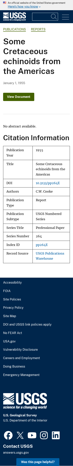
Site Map (9, 316)
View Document (18, 97)
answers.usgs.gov (16, 452)
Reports (38, 29)
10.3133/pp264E (48, 183)
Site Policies (12, 299)
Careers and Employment (21, 358)
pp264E (42, 245)
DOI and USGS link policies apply (27, 324)
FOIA (7, 291)
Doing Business (14, 366)
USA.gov (9, 341)
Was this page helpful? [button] (38, 462)
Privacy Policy (13, 307)
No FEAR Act (12, 333)
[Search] (54, 17)
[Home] (14, 20)
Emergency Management (21, 375)
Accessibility (12, 282)
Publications (14, 29)
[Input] (45, 17)
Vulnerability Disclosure (20, 349)
